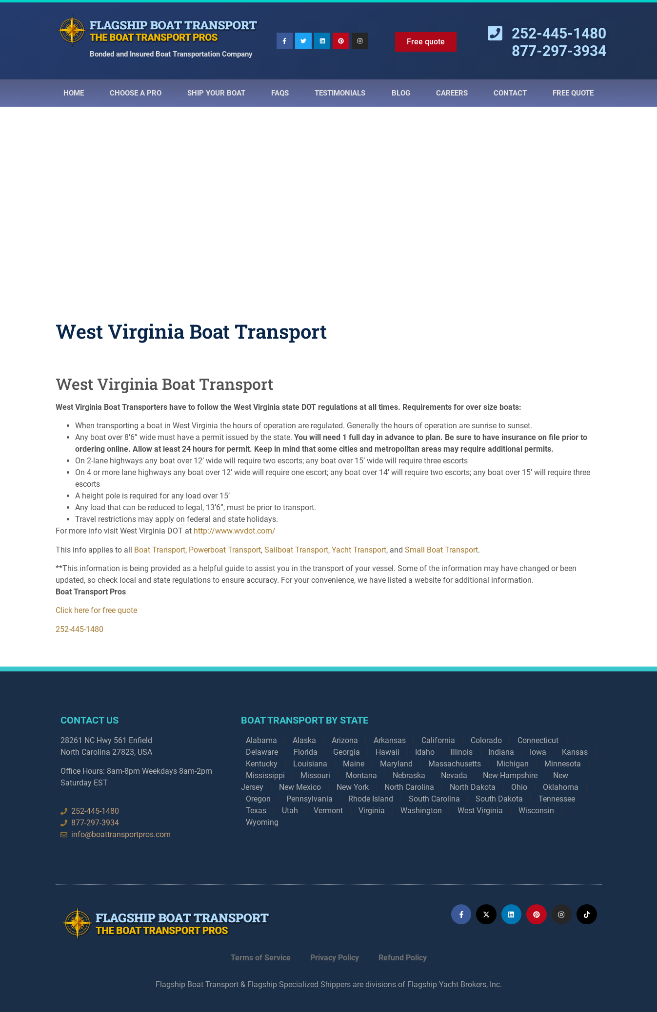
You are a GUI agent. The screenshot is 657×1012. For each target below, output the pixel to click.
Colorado (486, 740)
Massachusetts (454, 763)
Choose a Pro (135, 93)
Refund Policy (402, 957)
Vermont (328, 810)
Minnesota (562, 763)
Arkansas (390, 740)
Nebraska (409, 775)
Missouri (315, 775)
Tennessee (556, 798)
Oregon (258, 798)
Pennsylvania (309, 798)
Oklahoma (560, 787)
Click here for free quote (96, 610)
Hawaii (387, 752)
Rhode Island (370, 798)
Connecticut (538, 740)
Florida (306, 752)
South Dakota (499, 798)
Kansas (575, 752)
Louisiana (310, 763)
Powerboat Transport (225, 549)
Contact (510, 93)
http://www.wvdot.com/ (235, 530)
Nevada (454, 775)
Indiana (501, 752)
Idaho (425, 752)
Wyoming (262, 822)
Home (73, 93)
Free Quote (573, 93)
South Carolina (434, 798)
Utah (290, 810)
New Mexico (300, 787)
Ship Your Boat (216, 93)
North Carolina (409, 787)
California (438, 740)
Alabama (261, 740)
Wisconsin (536, 810)
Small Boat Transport (441, 549)
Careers (452, 93)
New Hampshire (510, 775)
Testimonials (340, 93)
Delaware (262, 752)
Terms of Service (261, 957)
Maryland (396, 763)
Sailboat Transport (296, 549)
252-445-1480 (79, 629)
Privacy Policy (334, 957)
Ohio (519, 787)
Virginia (371, 810)
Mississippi (265, 775)
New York (353, 787)
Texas (256, 810)
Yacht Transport (359, 549)
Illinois (461, 752)
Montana (361, 775)
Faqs (280, 93)
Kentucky (262, 763)
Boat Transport (159, 549)
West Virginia (480, 810)
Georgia (346, 752)
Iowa (538, 752)
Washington (421, 810)
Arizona (345, 740)
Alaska (304, 740)
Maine (353, 763)
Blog (401, 93)
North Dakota (473, 787)
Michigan (513, 763)
